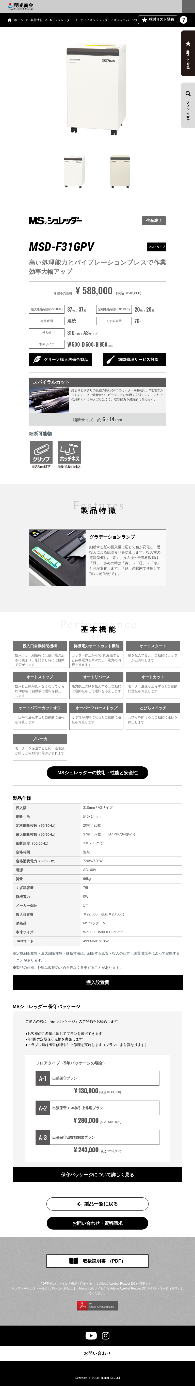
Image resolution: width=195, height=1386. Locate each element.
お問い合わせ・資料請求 (97, 1223)
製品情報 (36, 20)
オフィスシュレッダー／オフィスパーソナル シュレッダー (120, 20)
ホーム (18, 20)
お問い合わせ (97, 1353)
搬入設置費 (97, 982)
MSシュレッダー (61, 20)
